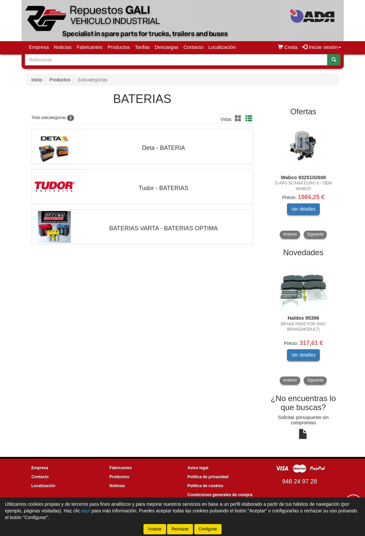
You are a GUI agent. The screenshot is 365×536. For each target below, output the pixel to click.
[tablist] (303, 180)
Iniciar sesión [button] (321, 47)
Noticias (62, 47)
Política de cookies (206, 485)
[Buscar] (333, 59)
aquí (85, 510)
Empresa (39, 47)
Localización (222, 47)
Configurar (208, 529)
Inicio (37, 79)
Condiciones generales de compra (220, 494)
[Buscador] (176, 59)
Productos (119, 47)
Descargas (167, 47)
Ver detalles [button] (303, 209)
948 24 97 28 (299, 481)
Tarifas (142, 47)
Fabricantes (89, 47)
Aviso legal (198, 468)
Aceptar (154, 529)
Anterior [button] (290, 234)
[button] (239, 118)
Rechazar (179, 529)
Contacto (193, 47)
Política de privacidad (208, 477)
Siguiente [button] (315, 234)
